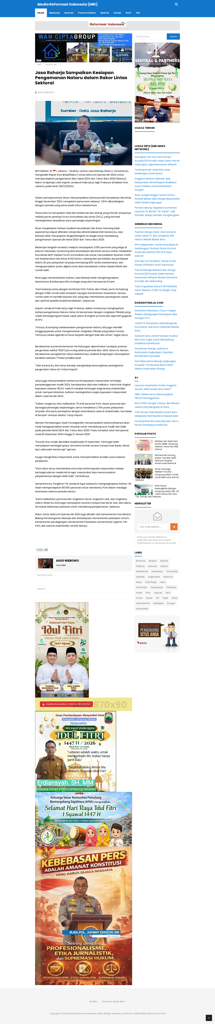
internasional (143, 603)
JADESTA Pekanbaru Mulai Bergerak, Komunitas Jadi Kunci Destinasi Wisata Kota (157, 326)
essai (174, 597)
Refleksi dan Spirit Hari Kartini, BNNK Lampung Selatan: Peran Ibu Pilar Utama (166, 445)
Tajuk (165, 597)
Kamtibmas (142, 571)
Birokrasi (140, 560)
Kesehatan (157, 571)
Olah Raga (150, 582)
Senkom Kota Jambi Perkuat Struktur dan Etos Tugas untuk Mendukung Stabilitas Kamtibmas (156, 339)
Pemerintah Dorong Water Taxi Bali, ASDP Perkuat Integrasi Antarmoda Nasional (165, 459)
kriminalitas (142, 608)
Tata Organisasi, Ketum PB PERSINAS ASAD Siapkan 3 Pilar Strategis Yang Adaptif (156, 290)
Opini (163, 582)
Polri (148, 592)
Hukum (164, 566)
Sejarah (158, 592)
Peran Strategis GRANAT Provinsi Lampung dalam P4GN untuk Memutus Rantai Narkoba (157, 474)
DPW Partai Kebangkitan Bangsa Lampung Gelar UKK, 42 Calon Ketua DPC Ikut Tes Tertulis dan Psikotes (157, 491)
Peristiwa (171, 587)
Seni (168, 592)
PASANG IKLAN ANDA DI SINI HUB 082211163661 (68, 703)
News (139, 582)
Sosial (139, 597)
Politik (139, 592)
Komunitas (172, 571)
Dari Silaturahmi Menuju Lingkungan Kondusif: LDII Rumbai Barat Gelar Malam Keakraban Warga (155, 364)
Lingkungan (154, 576)
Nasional (168, 576)
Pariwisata (141, 587)
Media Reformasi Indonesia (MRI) (86, 1013)
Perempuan (157, 587)
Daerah (164, 560)
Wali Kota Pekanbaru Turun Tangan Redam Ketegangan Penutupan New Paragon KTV (156, 314)
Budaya (153, 560)
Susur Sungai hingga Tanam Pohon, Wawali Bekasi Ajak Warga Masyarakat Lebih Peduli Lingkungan (157, 198)
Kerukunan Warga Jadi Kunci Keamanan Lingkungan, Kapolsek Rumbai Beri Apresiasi (154, 352)
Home (39, 64)
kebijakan (158, 603)
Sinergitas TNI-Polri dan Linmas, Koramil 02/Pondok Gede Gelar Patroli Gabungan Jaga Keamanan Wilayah (157, 160)
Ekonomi (152, 566)
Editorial (140, 566)
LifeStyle (140, 576)
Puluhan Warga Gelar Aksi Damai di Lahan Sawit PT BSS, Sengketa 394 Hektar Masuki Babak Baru (155, 235)
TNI (157, 597)
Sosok (149, 597)
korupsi (171, 603)
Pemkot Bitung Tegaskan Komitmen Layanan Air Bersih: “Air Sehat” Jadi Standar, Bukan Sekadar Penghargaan (157, 211)
